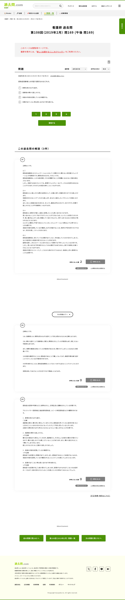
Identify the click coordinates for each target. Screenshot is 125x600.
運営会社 (17, 584)
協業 (44, 584)
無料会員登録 (83, 6)
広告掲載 (27, 584)
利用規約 (52, 584)
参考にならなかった (81, 268)
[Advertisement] (62, 293)
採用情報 (36, 584)
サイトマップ (71, 584)
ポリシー (61, 584)
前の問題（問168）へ (31, 538)
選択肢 (67, 69)
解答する (52, 123)
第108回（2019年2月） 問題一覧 (62, 538)
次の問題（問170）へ (94, 538)
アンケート (71, 6)
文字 (95, 69)
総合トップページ (107, 6)
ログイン (94, 6)
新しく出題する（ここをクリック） (50, 51)
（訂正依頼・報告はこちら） (57, 76)
